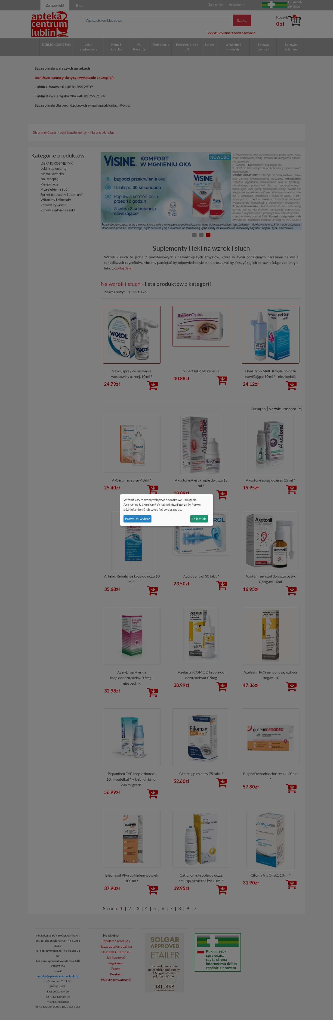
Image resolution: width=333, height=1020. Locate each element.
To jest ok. (199, 519)
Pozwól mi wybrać (137, 519)
